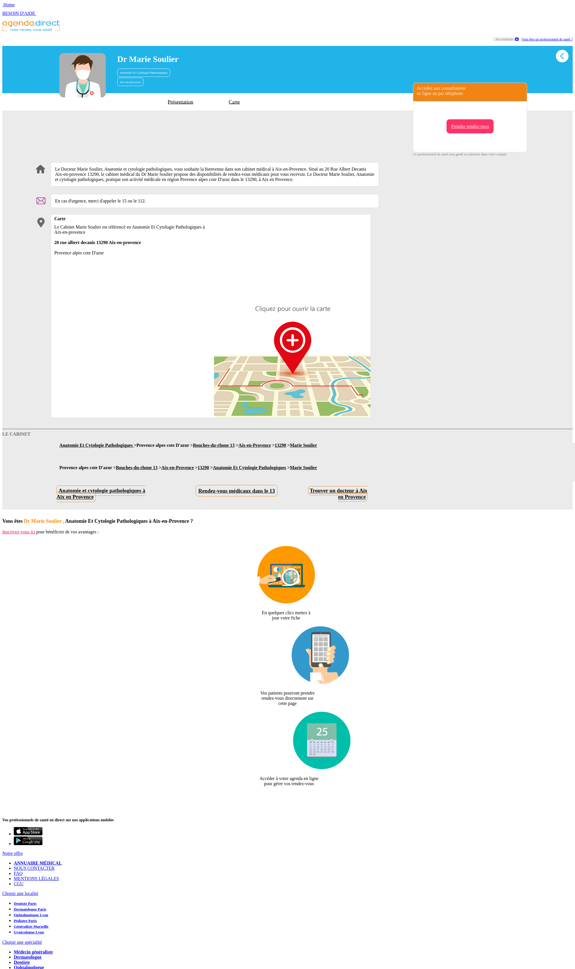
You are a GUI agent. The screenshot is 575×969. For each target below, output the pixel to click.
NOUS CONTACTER (34, 868)
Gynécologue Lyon (29, 932)
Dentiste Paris (25, 903)
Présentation (180, 102)
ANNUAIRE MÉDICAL (38, 863)
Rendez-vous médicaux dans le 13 (236, 491)
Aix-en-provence (130, 82)
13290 (280, 445)
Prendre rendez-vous (470, 126)
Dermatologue (28, 957)
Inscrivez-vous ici (18, 531)
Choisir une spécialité (22, 942)
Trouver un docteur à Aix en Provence (338, 494)
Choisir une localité (20, 893)
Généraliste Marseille (31, 926)
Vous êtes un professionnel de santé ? (544, 39)
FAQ (18, 873)
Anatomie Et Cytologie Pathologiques (143, 72)
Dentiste (22, 962)
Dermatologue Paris (30, 909)
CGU (19, 883)
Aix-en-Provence (254, 445)
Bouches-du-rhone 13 (214, 445)
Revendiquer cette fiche (287, 798)
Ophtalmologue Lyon (31, 915)
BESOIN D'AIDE (19, 13)
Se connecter (505, 39)
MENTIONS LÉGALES (36, 878)
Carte (234, 102)
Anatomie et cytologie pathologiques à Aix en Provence (100, 494)
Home (8, 4)
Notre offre (12, 853)
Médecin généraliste (33, 951)
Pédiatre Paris (25, 921)
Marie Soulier (303, 445)
